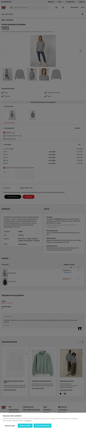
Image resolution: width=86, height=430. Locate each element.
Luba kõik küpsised (42, 425)
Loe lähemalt (27, 420)
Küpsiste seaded (10, 425)
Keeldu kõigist (25, 425)
